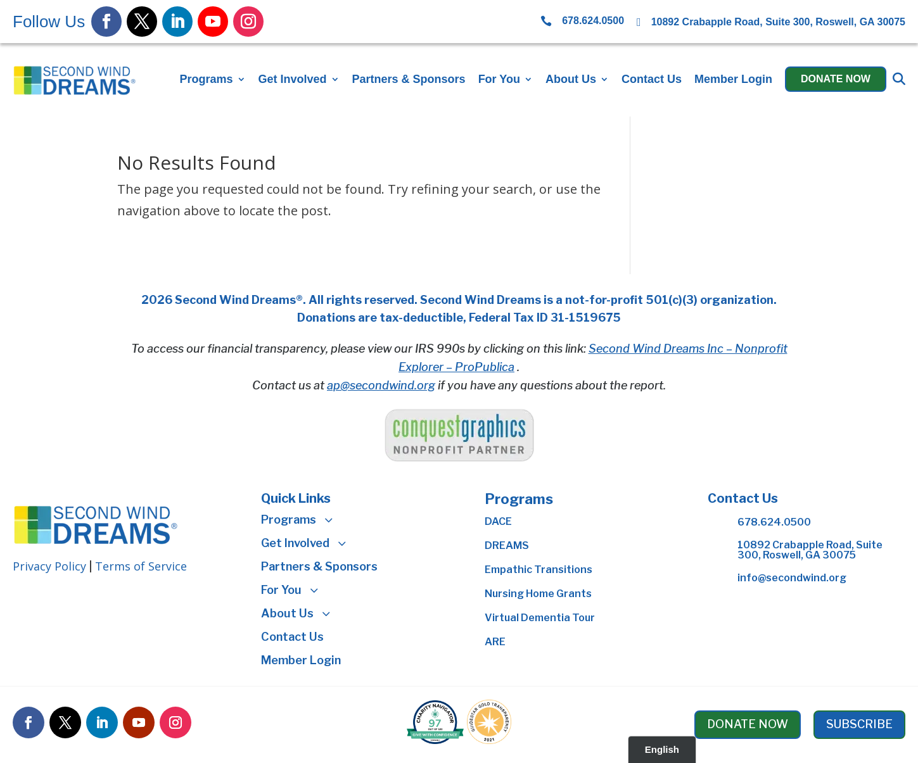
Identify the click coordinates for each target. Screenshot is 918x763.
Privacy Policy (49, 566)
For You (499, 79)
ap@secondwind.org (381, 385)
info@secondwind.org (791, 578)
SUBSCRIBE (859, 724)
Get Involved (292, 79)
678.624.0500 (774, 522)
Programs (206, 79)
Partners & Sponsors (409, 79)
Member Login (733, 79)
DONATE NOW (747, 724)
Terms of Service (141, 566)
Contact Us (652, 79)
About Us (570, 79)
